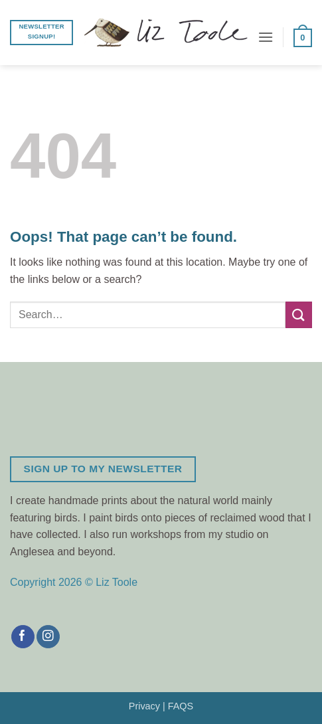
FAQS (180, 706)
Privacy (144, 706)
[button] (266, 37)
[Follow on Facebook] (23, 637)
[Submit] (298, 314)
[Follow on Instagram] (48, 637)
